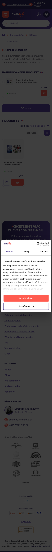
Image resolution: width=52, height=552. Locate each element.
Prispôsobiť (26, 306)
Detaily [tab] (26, 251)
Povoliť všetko (26, 298)
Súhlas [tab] (9, 251)
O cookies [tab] (43, 251)
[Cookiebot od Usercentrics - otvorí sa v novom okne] (37, 244)
